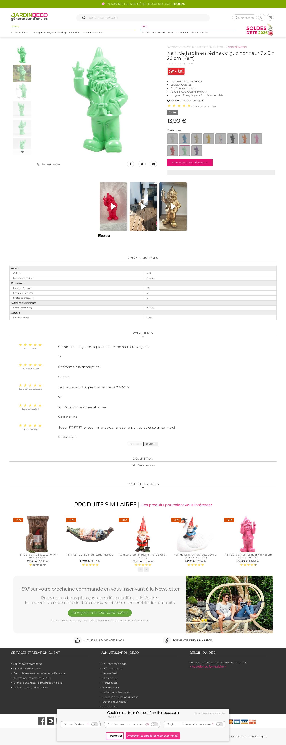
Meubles (145, 32)
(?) (88, 724)
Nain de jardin (237, 47)
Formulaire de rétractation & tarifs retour (39, 673)
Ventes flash (110, 673)
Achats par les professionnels (32, 678)
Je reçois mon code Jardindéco (100, 612)
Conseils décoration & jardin (120, 697)
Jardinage (62, 32)
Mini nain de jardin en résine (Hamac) (90, 554)
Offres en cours (112, 668)
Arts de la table (159, 32)
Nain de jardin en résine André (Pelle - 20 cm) (143, 556)
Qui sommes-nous (114, 663)
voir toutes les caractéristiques (185, 100)
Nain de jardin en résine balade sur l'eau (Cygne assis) (195, 556)
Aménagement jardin (180, 47)
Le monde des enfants (93, 32)
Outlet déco (110, 678)
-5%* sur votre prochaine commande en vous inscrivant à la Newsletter (100, 589)
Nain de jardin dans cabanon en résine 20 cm (37, 556)
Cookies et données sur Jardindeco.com (143, 712)
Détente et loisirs (199, 32)
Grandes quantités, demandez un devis (37, 682)
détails (114, 716)
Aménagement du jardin (43, 32)
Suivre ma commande (27, 663)
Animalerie (74, 32)
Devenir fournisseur (115, 701)
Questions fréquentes (27, 668)
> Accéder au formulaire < (207, 666)
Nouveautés (110, 682)
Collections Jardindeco (117, 692)
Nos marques (111, 687)
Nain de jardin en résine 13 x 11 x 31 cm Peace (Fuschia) (248, 556)
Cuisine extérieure (20, 32)
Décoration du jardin (211, 47)
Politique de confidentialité (30, 687)
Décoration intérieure (178, 32)
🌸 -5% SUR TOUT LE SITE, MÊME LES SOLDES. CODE (143, 3)
